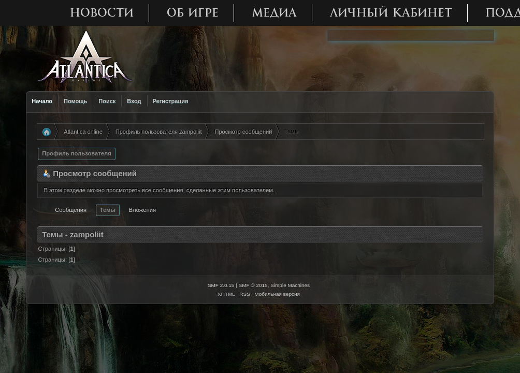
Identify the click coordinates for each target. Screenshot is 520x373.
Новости (102, 13)
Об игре (193, 13)
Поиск (106, 101)
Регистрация (171, 101)
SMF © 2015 (253, 285)
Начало (42, 101)
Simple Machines (290, 285)
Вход (134, 101)
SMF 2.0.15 (221, 285)
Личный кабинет (391, 13)
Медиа (274, 13)
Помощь (75, 101)
